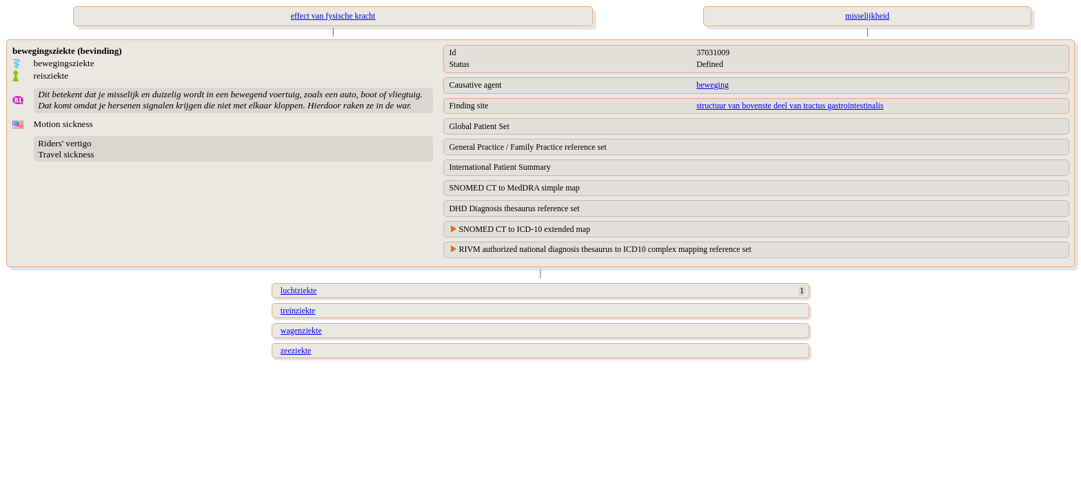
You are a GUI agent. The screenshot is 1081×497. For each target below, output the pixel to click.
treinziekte (298, 310)
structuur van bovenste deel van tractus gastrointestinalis (789, 105)
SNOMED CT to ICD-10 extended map (524, 229)
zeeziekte (296, 350)
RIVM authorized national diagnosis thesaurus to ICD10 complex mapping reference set (604, 249)
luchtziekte (299, 290)
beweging (712, 85)
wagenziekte (301, 330)
